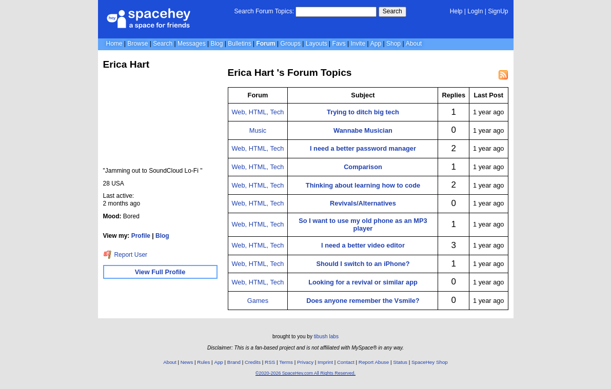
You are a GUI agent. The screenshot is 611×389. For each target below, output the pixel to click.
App (375, 43)
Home (114, 43)
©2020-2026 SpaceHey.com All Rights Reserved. (305, 373)
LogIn (475, 11)
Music (257, 130)
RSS (270, 362)
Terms (286, 362)
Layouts (316, 43)
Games (257, 300)
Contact (345, 362)
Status (400, 362)
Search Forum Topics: (264, 11)
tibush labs (326, 336)
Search (392, 11)
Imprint (325, 362)
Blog (216, 43)
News (187, 362)
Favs (339, 43)
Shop (393, 43)
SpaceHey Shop (429, 362)
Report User (125, 254)
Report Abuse (374, 362)
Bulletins (239, 43)
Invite (357, 43)
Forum (265, 43)
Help (456, 11)
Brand (234, 362)
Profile (140, 235)
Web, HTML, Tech (258, 112)
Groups (291, 43)
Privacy (305, 362)
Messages (192, 43)
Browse (137, 43)
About (414, 43)
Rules (203, 362)
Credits (253, 362)
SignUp (498, 11)
